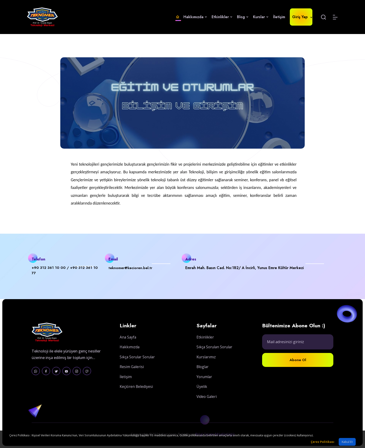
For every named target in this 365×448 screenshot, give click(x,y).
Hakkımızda (195, 17)
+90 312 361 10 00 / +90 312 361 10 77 (66, 270)
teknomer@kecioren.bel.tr (131, 267)
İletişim (279, 17)
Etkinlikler (222, 17)
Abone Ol (297, 368)
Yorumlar (204, 383)
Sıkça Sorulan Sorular (215, 353)
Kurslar (260, 17)
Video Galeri (206, 402)
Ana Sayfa (128, 342)
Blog (242, 17)
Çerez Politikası (322, 442)
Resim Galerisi (132, 371)
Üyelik (201, 393)
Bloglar (202, 373)
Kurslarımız (206, 363)
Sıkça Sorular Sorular (138, 361)
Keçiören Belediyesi (136, 391)
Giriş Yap (301, 17)
